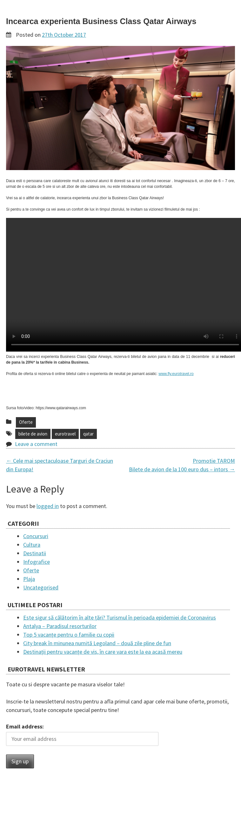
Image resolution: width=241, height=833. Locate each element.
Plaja (29, 578)
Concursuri (35, 536)
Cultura (31, 544)
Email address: (25, 726)
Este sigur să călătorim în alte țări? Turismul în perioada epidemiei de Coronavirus (119, 617)
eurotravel (65, 434)
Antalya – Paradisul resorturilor (60, 626)
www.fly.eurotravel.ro (175, 374)
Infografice (36, 561)
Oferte (26, 422)
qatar (88, 434)
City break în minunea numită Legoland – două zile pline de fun (97, 643)
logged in (48, 506)
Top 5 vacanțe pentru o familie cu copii (68, 634)
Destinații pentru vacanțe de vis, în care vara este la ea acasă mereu (102, 651)
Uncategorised (40, 587)
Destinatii (34, 553)
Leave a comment (36, 444)
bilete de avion (32, 434)
